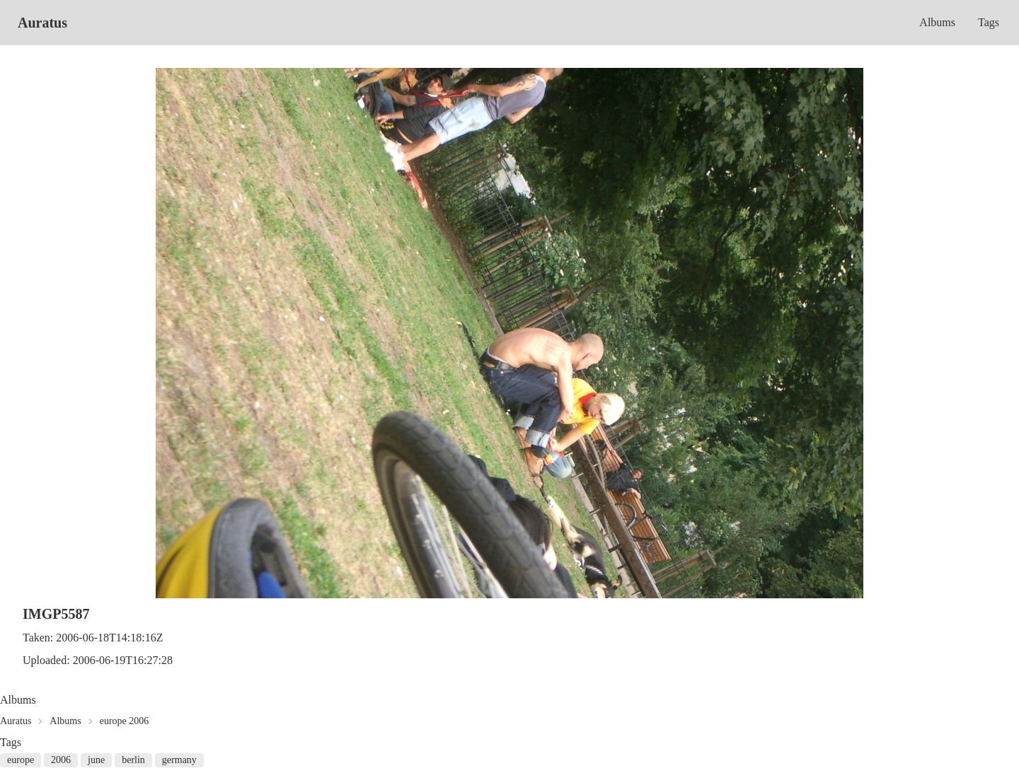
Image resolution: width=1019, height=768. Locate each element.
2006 (61, 760)
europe (20, 760)
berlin (133, 760)
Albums (937, 22)
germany (179, 760)
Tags (988, 22)
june (96, 760)
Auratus (42, 22)
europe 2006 (124, 721)
